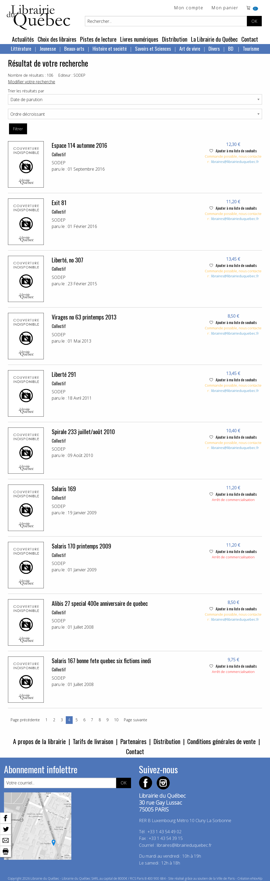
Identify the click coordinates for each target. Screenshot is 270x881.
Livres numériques (139, 39)
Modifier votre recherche (31, 82)
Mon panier (224, 8)
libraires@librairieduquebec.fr (235, 161)
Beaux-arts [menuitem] (74, 48)
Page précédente (25, 719)
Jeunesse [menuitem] (48, 48)
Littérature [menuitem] (21, 48)
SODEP (59, 163)
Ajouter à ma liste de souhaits (233, 150)
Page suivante (135, 719)
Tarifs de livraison (93, 741)
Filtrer (18, 128)
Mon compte (188, 8)
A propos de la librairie (39, 741)
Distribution (174, 39)
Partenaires (133, 741)
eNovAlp (256, 878)
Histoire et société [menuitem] (110, 48)
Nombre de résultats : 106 (30, 75)
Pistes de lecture (98, 39)
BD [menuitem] (231, 48)
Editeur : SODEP (71, 75)
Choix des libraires (57, 39)
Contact (249, 39)
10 (116, 719)
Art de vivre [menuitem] (189, 48)
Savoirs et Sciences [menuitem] (153, 48)
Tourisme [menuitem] (251, 48)
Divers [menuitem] (214, 48)
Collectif (59, 154)
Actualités (23, 39)
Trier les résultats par (26, 90)
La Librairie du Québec (214, 39)
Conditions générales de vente (221, 741)
